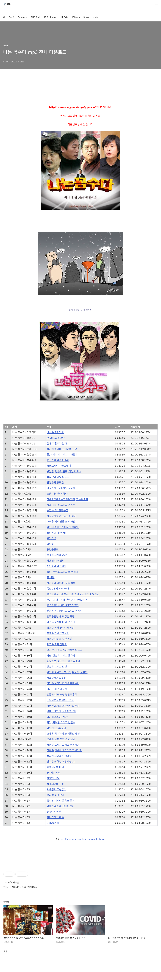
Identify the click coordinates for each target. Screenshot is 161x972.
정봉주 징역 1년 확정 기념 (60, 627)
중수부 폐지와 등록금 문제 (61, 800)
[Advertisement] (80, 867)
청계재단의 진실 (55, 783)
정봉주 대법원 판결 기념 (59, 638)
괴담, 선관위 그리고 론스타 (61, 655)
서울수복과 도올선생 (58, 677)
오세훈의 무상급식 (56, 789)
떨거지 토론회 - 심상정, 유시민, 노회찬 (67, 672)
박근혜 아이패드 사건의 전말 (62, 448)
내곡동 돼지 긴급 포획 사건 (61, 521)
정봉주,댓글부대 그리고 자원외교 (64, 750)
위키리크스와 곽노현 (58, 716)
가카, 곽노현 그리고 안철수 (61, 722)
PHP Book (36, 16)
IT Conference (51, 16)
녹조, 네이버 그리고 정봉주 (61, 504)
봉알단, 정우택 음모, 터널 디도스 (64, 471)
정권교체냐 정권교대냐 (59, 465)
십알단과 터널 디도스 (58, 476)
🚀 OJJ (7, 4)
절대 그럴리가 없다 (57, 443)
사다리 (95, 16)
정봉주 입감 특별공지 (58, 633)
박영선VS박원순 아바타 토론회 (63, 705)
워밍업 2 (51, 538)
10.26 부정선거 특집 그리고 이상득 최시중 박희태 (73, 594)
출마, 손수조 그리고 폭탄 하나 (62, 571)
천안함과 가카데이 (56, 566)
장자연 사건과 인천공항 (59, 755)
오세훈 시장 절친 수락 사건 (61, 739)
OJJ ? (11, 16)
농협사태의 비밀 (55, 766)
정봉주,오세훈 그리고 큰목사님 (63, 744)
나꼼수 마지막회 (55, 432)
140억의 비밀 (54, 811)
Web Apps (22, 16)
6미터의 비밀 (54, 772)
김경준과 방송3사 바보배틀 (61, 582)
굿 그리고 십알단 (55, 437)
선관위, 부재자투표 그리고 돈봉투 (64, 610)
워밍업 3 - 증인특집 (57, 532)
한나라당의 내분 (55, 817)
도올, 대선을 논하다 (57, 493)
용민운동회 (52, 549)
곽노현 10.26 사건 (56, 728)
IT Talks (64, 16)
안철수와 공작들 (55, 482)
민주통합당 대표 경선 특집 (61, 616)
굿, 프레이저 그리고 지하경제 (62, 454)
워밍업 (50, 543)
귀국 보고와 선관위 (57, 644)
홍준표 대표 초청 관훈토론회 (62, 694)
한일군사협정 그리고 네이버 (61, 515)
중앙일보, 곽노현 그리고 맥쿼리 (63, 661)
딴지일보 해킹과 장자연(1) (61, 761)
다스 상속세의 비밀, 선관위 (61, 621)
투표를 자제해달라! (57, 554)
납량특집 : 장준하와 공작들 (61, 488)
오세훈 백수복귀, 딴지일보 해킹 (63, 733)
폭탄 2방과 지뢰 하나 (58, 588)
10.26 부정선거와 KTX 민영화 (62, 605)
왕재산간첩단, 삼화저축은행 (61, 711)
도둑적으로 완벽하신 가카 (60, 700)
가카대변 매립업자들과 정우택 (63, 527)
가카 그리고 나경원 (57, 688)
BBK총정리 (53, 822)
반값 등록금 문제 (55, 794)
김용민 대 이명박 (55, 560)
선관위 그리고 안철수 (58, 666)
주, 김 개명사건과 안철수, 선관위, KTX (67, 599)
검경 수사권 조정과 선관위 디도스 (64, 649)
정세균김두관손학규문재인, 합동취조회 (67, 499)
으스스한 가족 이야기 (58, 460)
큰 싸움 (50, 577)
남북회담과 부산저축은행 (60, 806)
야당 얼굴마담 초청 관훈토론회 (63, 683)
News (86, 16)
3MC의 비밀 (53, 778)
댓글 (5, 962)
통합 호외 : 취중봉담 (57, 510)
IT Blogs (76, 16)
